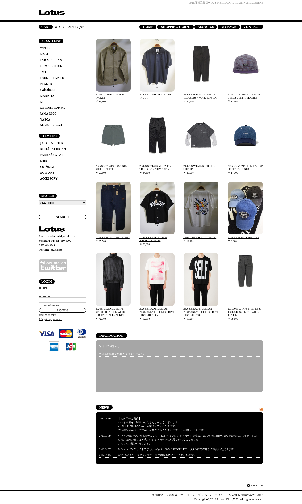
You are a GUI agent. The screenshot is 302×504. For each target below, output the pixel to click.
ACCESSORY (49, 179)
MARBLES (47, 96)
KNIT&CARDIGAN (53, 149)
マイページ (187, 495)
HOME (147, 27)
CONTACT (252, 27)
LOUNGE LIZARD (52, 78)
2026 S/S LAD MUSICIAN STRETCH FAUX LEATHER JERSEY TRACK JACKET (111, 311)
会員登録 (171, 495)
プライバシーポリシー (212, 495)
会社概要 (157, 495)
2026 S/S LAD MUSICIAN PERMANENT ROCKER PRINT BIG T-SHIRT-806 (200, 311)
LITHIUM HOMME (52, 108)
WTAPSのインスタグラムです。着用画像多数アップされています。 (157, 454)
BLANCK (46, 84)
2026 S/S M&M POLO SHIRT (155, 94)
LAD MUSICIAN (51, 60)
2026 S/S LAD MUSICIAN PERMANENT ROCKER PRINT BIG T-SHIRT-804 (156, 311)
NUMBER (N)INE (52, 66)
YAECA (45, 119)
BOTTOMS (47, 173)
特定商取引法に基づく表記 (246, 495)
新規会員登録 (47, 315)
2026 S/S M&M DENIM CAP (243, 237)
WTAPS (45, 48)
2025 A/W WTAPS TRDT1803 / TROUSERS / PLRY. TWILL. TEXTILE (244, 311)
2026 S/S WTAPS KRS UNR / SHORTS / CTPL (111, 167)
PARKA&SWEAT (51, 155)
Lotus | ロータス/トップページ (52, 12)
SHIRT (44, 161)
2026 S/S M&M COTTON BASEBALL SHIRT (153, 239)
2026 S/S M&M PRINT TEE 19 (199, 237)
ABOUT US (205, 27)
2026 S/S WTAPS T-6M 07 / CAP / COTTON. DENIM (245, 167)
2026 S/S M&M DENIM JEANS (113, 237)
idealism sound (51, 125)
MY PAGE (229, 27)
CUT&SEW (47, 167)
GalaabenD (48, 90)
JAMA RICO (48, 114)
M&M (44, 54)
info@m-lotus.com (50, 250)
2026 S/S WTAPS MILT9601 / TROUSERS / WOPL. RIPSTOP (200, 96)
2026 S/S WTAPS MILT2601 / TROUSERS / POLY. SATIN (155, 167)
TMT (43, 72)
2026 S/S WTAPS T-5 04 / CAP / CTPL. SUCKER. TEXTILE (245, 96)
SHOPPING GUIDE (175, 27)
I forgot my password (50, 319)
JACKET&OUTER (51, 143)
